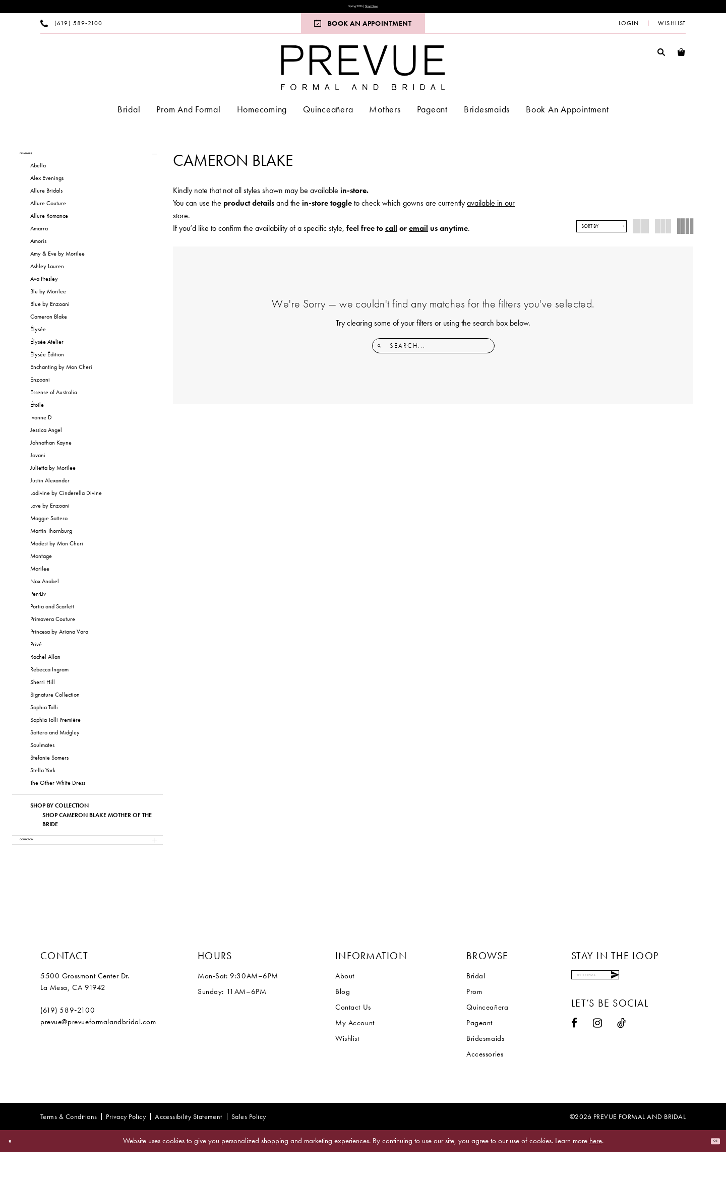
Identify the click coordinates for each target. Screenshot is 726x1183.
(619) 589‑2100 (67, 1041)
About (344, 1007)
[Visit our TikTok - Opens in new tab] (621, 1065)
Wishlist (347, 1069)
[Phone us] (71, 28)
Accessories (484, 1085)
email (418, 233)
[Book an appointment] (363, 28)
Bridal (475, 1007)
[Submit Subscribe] (675, 1011)
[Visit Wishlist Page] (671, 28)
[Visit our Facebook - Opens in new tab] (574, 1065)
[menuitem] (71, 28)
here (595, 1171)
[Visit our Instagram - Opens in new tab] (597, 1065)
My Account (355, 1053)
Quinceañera (487, 1038)
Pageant (479, 1053)
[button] (628, 28)
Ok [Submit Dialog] (709, 1172)
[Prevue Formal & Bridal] (363, 72)
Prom (474, 1022)
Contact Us (353, 1038)
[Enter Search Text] (433, 350)
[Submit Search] (381, 350)
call (391, 233)
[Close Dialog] (15, 1172)
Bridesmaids (485, 1069)
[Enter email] (627, 1011)
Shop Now (384, 9)
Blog (342, 1022)
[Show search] (661, 56)
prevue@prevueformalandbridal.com (98, 1052)
